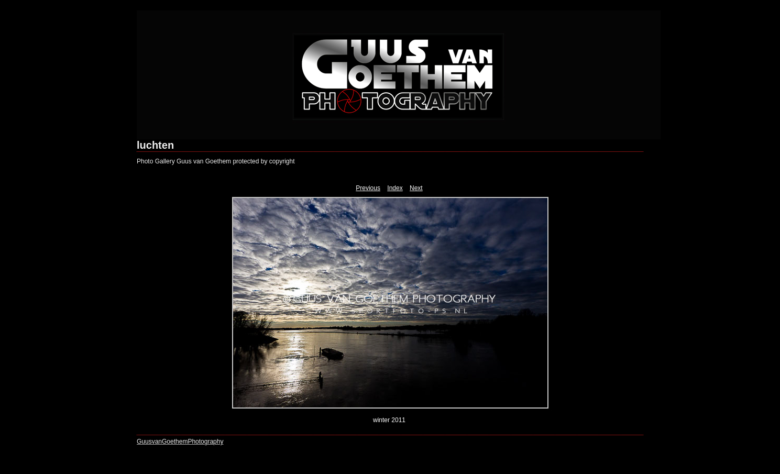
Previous (368, 188)
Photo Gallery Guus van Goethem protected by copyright (216, 161)
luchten (155, 145)
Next (416, 188)
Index (394, 188)
